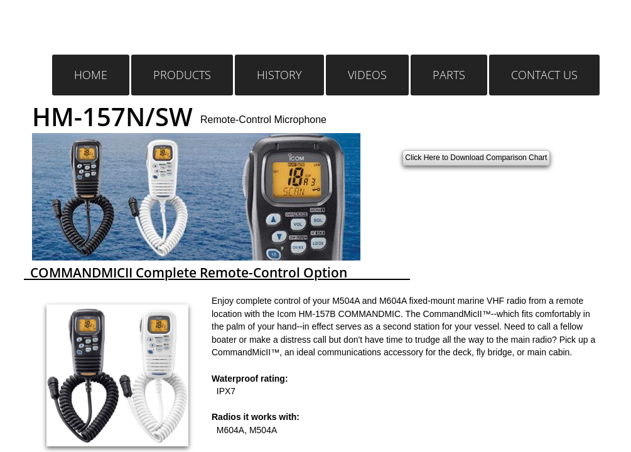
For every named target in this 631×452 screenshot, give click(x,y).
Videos (367, 74)
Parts (449, 74)
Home (90, 74)
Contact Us (544, 74)
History (279, 74)
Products (182, 74)
